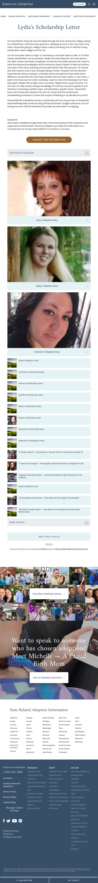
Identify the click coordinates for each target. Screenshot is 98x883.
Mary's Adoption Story (28, 486)
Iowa (28, 735)
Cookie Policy (9, 802)
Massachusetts (48, 718)
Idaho (28, 725)
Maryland (30, 752)
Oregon (62, 735)
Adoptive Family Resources (55, 807)
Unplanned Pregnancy (39, 16)
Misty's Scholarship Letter (30, 406)
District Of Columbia (14, 746)
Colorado (13, 735)
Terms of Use (9, 791)
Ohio (61, 728)
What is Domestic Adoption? (56, 781)
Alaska (12, 721)
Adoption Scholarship (85, 16)
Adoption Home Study (58, 794)
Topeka (37, 549)
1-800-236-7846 (13, 772)
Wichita (49, 544)
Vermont (78, 725)
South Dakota (64, 749)
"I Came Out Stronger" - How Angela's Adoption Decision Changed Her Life (51, 463)
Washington (79, 731)
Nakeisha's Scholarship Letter (32, 440)
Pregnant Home (33, 772)
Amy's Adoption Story (62, 220)
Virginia (78, 728)
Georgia (29, 718)
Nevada (45, 742)
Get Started (79, 4)
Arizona (13, 725)
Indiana (29, 731)
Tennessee (63, 752)
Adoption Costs (55, 775)
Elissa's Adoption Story (29, 360)
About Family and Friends (34, 803)
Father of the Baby (35, 794)
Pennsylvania (64, 738)
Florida (13, 751)
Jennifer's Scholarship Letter (31, 395)
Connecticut (14, 738)
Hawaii (29, 721)
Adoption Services (78, 805)
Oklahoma (63, 731)
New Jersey (46, 749)
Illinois (29, 728)
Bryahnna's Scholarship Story (31, 429)
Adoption (75, 779)
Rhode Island (64, 742)
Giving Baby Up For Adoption (34, 777)
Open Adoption (33, 808)
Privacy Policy (9, 797)
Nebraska (46, 738)
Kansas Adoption (17, 16)
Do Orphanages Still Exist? (79, 843)
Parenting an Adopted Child (80, 792)
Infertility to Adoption (58, 797)
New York (62, 718)
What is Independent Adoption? (79, 818)
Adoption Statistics (79, 823)
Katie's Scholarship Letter (30, 418)
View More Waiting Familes (49, 593)
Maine (28, 749)
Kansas (29, 738)
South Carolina (65, 745)
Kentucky (29, 742)
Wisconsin (79, 738)
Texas (77, 718)
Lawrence (51, 549)
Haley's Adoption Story (62, 286)
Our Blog (75, 849)
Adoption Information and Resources (80, 773)
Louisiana (30, 745)
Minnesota (46, 725)
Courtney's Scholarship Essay (31, 372)
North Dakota (64, 725)
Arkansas (13, 728)
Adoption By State (78, 786)
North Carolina (65, 721)
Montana (46, 735)
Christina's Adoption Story (61, 352)
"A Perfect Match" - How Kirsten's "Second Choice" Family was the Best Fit (51, 452)
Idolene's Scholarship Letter (31, 383)
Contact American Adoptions (11, 785)
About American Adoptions (77, 799)
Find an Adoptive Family (37, 783)
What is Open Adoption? (59, 801)
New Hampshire (48, 745)
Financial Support (62, 16)
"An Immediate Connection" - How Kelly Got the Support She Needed (49, 498)
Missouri (45, 731)
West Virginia (80, 735)
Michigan (46, 721)
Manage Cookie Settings (14, 809)
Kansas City (28, 549)
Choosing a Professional (54, 788)
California (14, 731)
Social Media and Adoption (78, 836)
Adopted (74, 783)
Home (3, 16)
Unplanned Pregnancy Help (36, 788)
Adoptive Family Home (58, 772)
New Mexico (47, 752)
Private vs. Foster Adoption (78, 810)
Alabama (13, 718)
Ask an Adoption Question (49, 677)
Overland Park (16, 549)
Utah (77, 721)
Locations (8, 778)
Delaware (14, 742)
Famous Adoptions (78, 827)
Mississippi (46, 728)
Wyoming (78, 742)
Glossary (75, 830)
